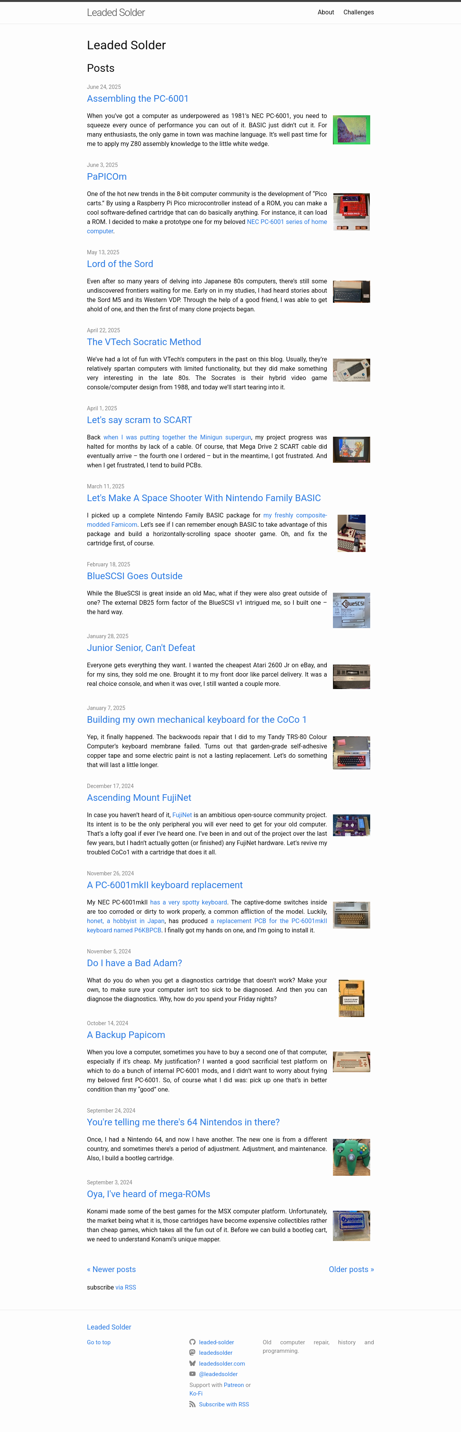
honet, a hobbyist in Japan (126, 921)
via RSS (125, 1287)
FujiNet (182, 815)
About (326, 12)
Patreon (234, 1385)
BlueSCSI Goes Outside (135, 576)
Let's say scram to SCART (139, 420)
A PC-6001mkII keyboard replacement (165, 885)
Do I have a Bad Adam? (134, 963)
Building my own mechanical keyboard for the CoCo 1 (197, 719)
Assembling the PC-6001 (138, 98)
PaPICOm (107, 176)
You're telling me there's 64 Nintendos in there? (183, 1122)
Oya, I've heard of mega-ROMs (148, 1194)
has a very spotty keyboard (188, 902)
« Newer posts (111, 1269)
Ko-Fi (196, 1393)
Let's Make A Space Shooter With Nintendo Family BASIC (204, 498)
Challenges (358, 12)
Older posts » (351, 1269)
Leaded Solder (116, 12)
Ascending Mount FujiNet (139, 797)
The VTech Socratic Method (144, 342)
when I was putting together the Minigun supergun (177, 437)
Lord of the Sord (120, 264)
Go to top (99, 1342)
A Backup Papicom (126, 1034)
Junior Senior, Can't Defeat (141, 647)
